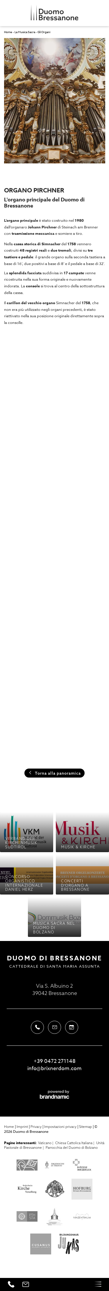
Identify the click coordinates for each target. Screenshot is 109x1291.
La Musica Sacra (25, 32)
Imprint (23, 1126)
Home (8, 32)
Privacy (36, 1126)
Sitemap (86, 1126)
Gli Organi (43, 32)
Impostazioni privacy (60, 1126)
